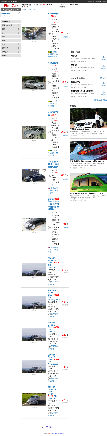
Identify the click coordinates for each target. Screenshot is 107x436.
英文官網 (54, 282)
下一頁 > (49, 427)
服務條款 (54, 433)
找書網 (10, 1)
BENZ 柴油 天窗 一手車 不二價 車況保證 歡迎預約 (54, 204)
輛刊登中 (52, 56)
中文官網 (51, 284)
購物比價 (4, 1)
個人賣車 (91, 1)
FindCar (11, 5)
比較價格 (65, 37)
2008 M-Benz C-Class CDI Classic (53, 262)
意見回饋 (104, 100)
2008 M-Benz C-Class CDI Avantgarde (54, 295)
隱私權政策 (61, 433)
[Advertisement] (20, 27)
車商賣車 (99, 1)
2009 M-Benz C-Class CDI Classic (53, 327)
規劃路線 (103, 59)
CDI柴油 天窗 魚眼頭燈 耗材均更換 (53, 164)
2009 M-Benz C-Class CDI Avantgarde (54, 359)
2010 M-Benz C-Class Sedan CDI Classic (52, 393)
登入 (104, 1)
